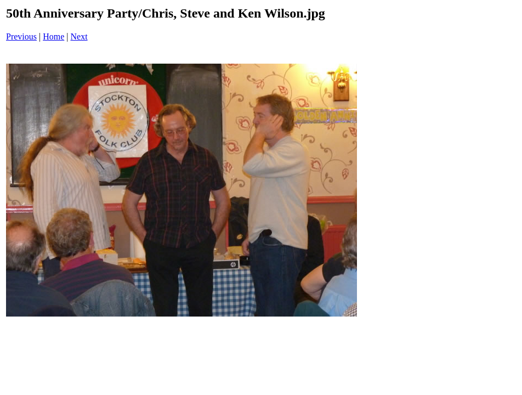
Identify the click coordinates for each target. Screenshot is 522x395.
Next (79, 36)
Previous (21, 36)
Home (53, 36)
